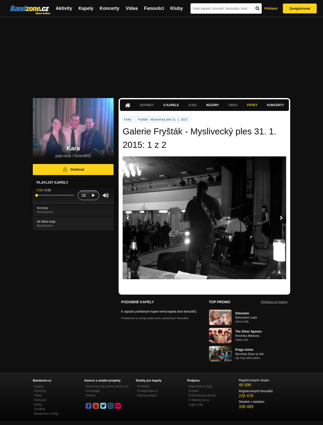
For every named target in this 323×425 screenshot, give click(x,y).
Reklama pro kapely (274, 302)
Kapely (85, 8)
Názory (212, 105)
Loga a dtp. (196, 404)
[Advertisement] (161, 55)
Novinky (147, 105)
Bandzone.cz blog (46, 413)
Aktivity (64, 8)
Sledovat (73, 169)
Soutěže (39, 409)
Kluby (176, 8)
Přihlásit (270, 8)
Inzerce (90, 395)
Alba (192, 105)
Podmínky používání (202, 395)
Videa (132, 8)
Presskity (143, 386)
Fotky (252, 105)
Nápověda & (200, 386)
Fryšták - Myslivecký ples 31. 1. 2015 (162, 119)
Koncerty (109, 8)
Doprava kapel (146, 395)
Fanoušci (154, 8)
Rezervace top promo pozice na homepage (107, 389)
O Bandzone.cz (199, 400)
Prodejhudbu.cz (147, 391)
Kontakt (194, 391)
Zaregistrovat (299, 8)
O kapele (171, 105)
